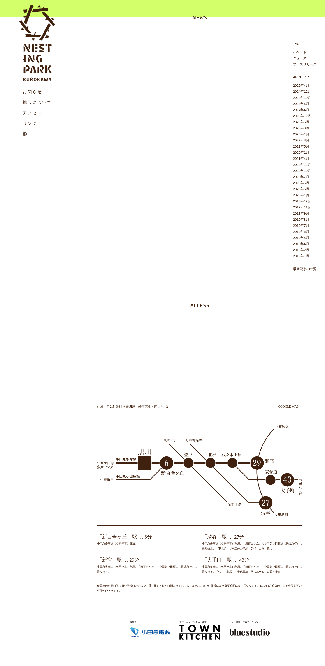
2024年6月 (301, 104)
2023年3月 (301, 128)
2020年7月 (301, 177)
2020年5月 (301, 189)
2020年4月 (301, 195)
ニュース (299, 58)
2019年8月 (301, 219)
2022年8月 (301, 140)
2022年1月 (301, 152)
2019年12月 (302, 201)
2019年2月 (301, 250)
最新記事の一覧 (305, 269)
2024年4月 (301, 110)
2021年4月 (301, 158)
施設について (37, 102)
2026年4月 (301, 85)
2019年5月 (301, 238)
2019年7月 (301, 225)
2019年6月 (301, 232)
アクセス (32, 113)
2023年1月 (301, 134)
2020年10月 (302, 171)
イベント (299, 52)
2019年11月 (302, 207)
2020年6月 (301, 183)
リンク (30, 123)
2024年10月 (302, 97)
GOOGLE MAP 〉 (290, 406)
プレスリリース (305, 64)
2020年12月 (302, 164)
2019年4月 (301, 244)
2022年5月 (301, 146)
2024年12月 (302, 91)
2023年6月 (301, 122)
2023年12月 (302, 116)
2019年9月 (301, 213)
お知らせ (32, 92)
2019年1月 (301, 256)
